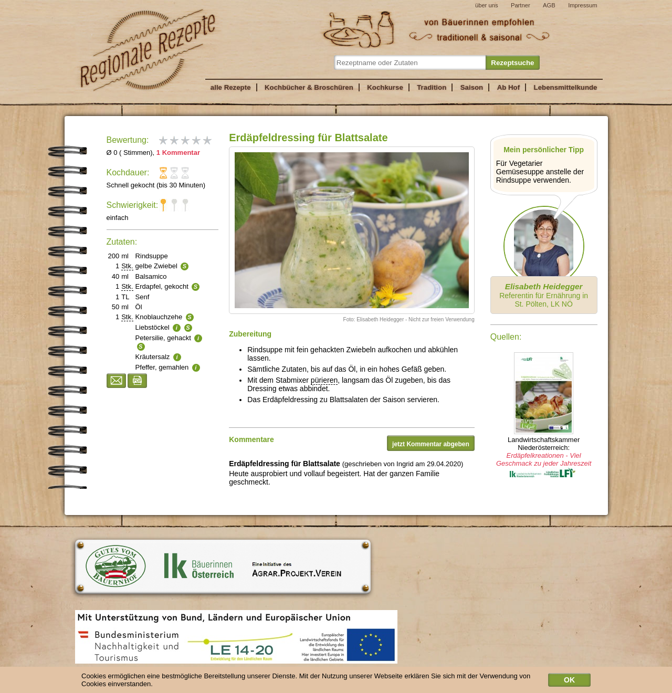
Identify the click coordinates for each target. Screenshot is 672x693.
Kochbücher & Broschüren (309, 87)
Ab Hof (508, 87)
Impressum (582, 5)
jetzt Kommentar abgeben (430, 444)
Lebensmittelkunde (565, 87)
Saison (472, 87)
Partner (520, 5)
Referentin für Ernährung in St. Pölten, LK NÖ (543, 295)
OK (569, 681)
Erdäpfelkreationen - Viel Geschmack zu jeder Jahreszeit (543, 459)
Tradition (431, 87)
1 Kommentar (178, 152)
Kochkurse (385, 87)
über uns (486, 5)
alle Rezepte (231, 87)
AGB (549, 5)
